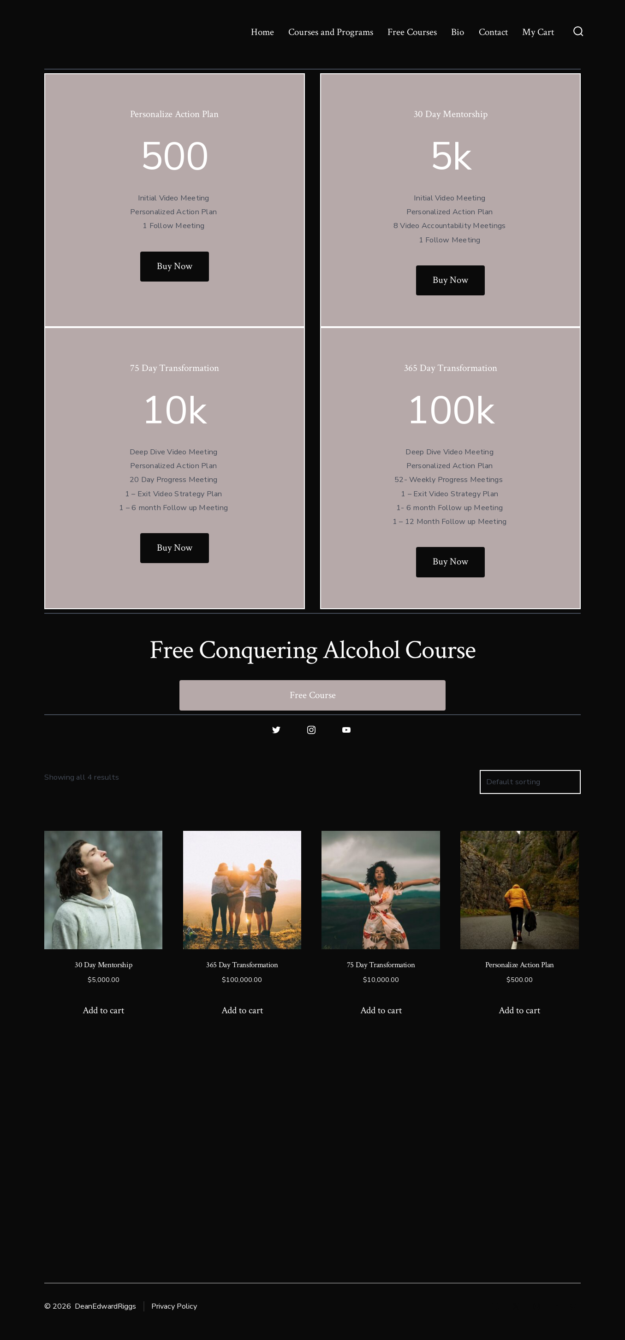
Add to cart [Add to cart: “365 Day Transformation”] (242, 1010)
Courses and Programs (330, 32)
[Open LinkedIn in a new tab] (555, 1306)
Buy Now (174, 266)
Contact (493, 32)
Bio (457, 32)
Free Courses (412, 32)
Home (262, 32)
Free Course (313, 695)
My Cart (538, 32)
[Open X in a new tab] (516, 1306)
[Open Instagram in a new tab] (537, 1306)
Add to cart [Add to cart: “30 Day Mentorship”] (103, 1010)
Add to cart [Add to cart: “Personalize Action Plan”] (519, 1010)
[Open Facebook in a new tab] (495, 1306)
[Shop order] (530, 782)
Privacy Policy (174, 1306)
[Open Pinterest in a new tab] (573, 1306)
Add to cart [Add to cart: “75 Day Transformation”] (381, 1010)
